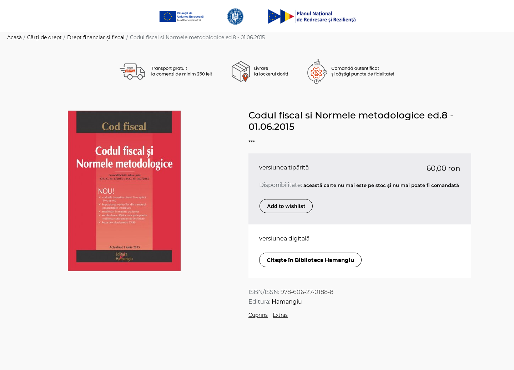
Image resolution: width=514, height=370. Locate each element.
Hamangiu (287, 301)
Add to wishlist (286, 206)
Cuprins (258, 315)
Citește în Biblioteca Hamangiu (310, 260)
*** (251, 143)
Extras (280, 315)
